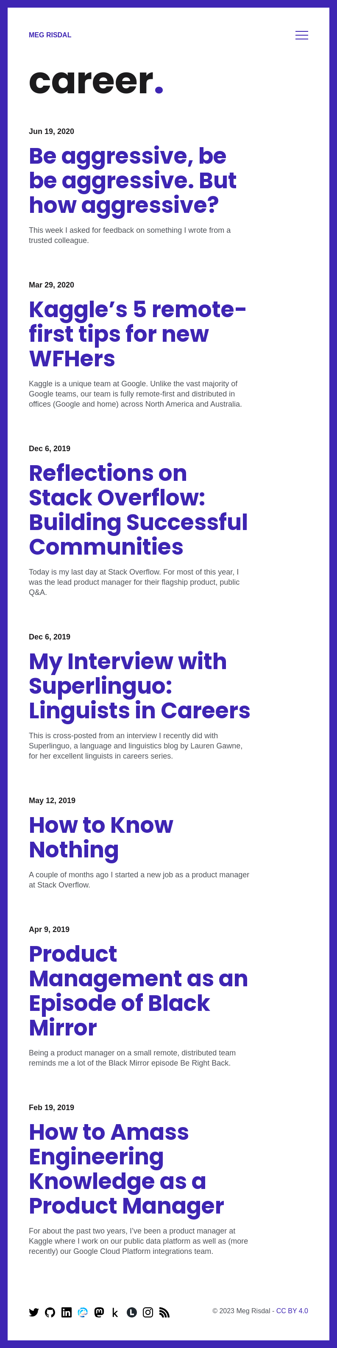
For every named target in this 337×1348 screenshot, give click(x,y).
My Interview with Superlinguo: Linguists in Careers (140, 686)
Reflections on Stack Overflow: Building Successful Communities (138, 510)
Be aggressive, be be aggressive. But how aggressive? (133, 180)
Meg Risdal (50, 35)
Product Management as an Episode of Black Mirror (138, 990)
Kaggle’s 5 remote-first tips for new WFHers (138, 334)
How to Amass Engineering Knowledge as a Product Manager (126, 1168)
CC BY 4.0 (292, 1311)
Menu (301, 35)
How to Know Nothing (101, 837)
